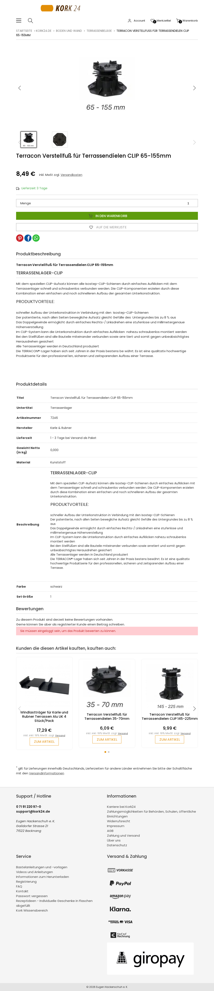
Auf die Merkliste (107, 227)
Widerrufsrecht (118, 821)
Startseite (24, 31)
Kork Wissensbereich (32, 910)
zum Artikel (44, 741)
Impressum (115, 826)
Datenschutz (117, 845)
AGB (110, 831)
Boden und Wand (69, 31)
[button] (194, 88)
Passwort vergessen (32, 896)
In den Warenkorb (107, 215)
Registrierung (26, 881)
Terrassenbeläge (99, 31)
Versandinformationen (46, 773)
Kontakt (22, 891)
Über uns (114, 840)
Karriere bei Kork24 (121, 807)
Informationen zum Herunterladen (42, 877)
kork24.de (43, 31)
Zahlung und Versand (123, 836)
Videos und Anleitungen (34, 872)
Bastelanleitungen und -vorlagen (41, 867)
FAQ (19, 886)
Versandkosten (71, 175)
